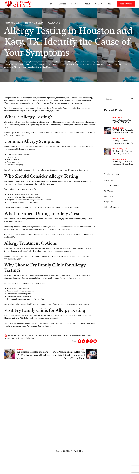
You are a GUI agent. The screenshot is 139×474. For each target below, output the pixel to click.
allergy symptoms (39, 335)
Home (51, 4)
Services (62, 4)
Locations (75, 4)
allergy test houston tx (56, 335)
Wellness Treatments (112, 207)
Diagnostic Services (112, 186)
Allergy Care (54, 23)
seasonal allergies (27, 338)
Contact (98, 4)
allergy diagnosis (24, 335)
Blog (109, 4)
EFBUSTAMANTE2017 (34, 23)
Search (132, 98)
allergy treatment (12, 338)
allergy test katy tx (73, 335)
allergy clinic (12, 335)
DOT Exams (108, 191)
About (87, 4)
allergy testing (87, 335)
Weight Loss (109, 202)
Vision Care (108, 196)
